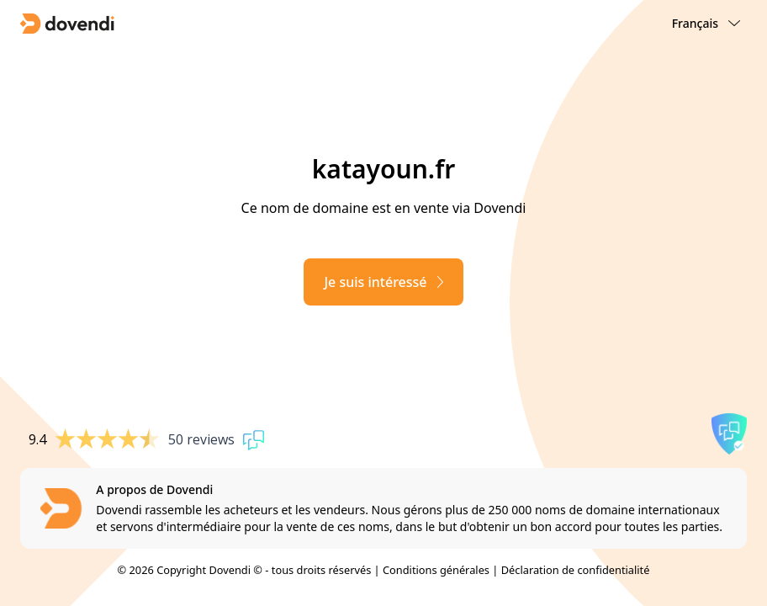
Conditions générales (436, 569)
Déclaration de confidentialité (575, 569)
